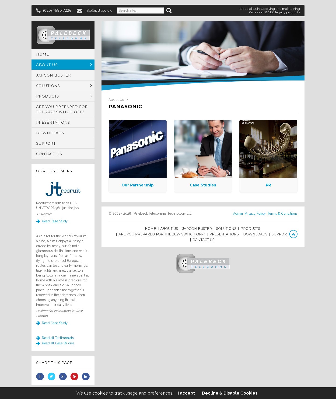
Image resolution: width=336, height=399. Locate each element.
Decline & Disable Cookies (229, 393)
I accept (186, 393)
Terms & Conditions (283, 213)
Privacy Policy (255, 213)
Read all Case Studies (55, 343)
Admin (238, 213)
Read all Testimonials (55, 338)
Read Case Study (52, 221)
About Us (116, 100)
